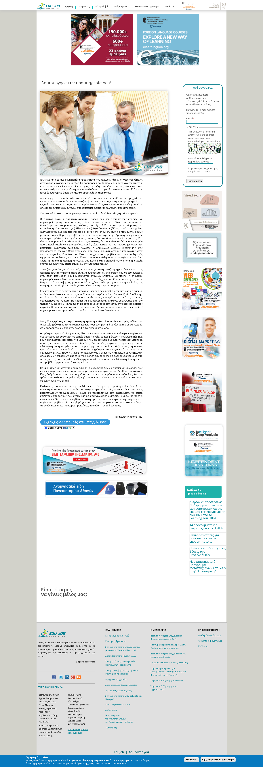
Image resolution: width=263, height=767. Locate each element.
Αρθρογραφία (121, 6)
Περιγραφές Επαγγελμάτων (116, 679)
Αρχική (69, 6)
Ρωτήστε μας (111, 727)
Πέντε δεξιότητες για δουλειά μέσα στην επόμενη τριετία (204, 538)
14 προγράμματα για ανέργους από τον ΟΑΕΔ (206, 526)
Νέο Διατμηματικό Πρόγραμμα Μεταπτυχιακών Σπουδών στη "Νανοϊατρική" (208, 566)
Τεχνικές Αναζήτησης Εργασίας (118, 690)
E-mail (190, 118)
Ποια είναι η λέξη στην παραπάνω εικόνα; (200, 160)
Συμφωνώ (191, 759)
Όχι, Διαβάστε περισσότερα (218, 759)
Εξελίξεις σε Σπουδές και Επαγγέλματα (75, 422)
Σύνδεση (169, 6)
